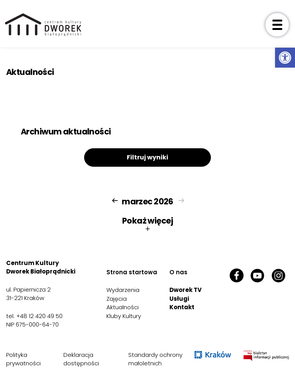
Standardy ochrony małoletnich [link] (155, 359)
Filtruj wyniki (147, 157)
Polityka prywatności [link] (23, 359)
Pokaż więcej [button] (147, 225)
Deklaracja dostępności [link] (81, 359)
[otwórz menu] (277, 24)
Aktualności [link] (122, 307)
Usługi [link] (179, 299)
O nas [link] (178, 272)
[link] (285, 58)
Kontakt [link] (181, 307)
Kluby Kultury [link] (123, 316)
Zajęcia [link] (116, 299)
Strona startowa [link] (131, 272)
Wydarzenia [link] (122, 290)
